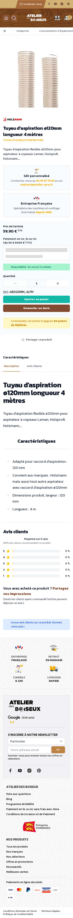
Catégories (22, 30)
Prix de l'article (13, 226)
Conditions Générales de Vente (20, 911)
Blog (9, 799)
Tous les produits (17, 847)
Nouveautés (13, 867)
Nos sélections (15, 857)
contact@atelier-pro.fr (36, 185)
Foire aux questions (18, 794)
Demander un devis (36, 308)
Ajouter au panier (36, 299)
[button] (36, 340)
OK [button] (58, 750)
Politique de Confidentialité (18, 914)
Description (11, 366)
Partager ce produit (36, 340)
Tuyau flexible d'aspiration (23, 140)
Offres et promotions (19, 862)
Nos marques (14, 852)
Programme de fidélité (20, 804)
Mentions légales (51, 911)
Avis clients (34, 366)
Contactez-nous (30, 4)
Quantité (9, 276)
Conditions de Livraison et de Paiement (30, 814)
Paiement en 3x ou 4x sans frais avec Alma (32, 809)
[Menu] (6, 18)
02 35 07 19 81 (45, 181)
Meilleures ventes (17, 872)
